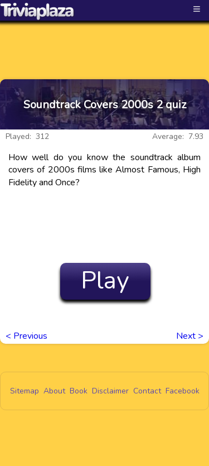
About (54, 391)
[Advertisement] (105, 40)
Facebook (183, 391)
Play (105, 280)
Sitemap (24, 391)
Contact (147, 391)
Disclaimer (110, 391)
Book (79, 391)
